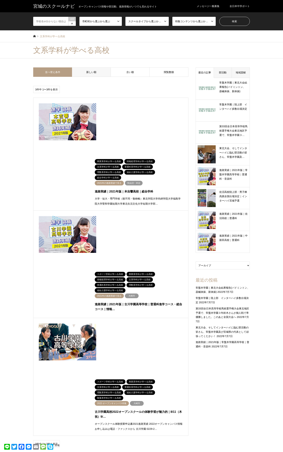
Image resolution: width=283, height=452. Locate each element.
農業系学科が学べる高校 (209, 415)
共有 (57, 445)
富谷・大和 (38, 410)
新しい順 (91, 72)
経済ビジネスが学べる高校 (213, 410)
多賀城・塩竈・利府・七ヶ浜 (74, 405)
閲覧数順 (169, 72)
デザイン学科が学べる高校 (186, 395)
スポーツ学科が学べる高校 (157, 395)
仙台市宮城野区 (93, 395)
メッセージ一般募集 (208, 6)
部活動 (223, 72)
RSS (34, 441)
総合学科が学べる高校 (154, 415)
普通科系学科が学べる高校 (212, 405)
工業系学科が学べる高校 (210, 400)
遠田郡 (116, 415)
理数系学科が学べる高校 (155, 410)
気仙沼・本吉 (39, 415)
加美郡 (89, 400)
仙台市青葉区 (66, 400)
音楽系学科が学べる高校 (210, 421)
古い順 (130, 72)
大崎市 (95, 405)
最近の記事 (204, 72)
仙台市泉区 (118, 395)
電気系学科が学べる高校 (183, 421)
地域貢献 (241, 72)
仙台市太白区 (66, 395)
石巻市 (89, 415)
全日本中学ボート (240, 6)
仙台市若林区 (39, 400)
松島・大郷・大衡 (95, 410)
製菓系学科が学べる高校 (182, 415)
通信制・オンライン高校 (155, 421)
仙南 (35, 395)
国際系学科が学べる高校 (183, 400)
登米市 (63, 415)
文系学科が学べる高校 (184, 405)
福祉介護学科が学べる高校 (184, 410)
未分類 (63, 410)
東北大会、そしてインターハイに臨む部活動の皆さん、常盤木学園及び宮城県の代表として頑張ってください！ (222, 332)
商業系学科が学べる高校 (155, 400)
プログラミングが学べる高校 (216, 395)
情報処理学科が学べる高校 (157, 405)
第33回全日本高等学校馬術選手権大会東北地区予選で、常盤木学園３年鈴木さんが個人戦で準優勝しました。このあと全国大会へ (222, 313)
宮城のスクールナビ (141, 441)
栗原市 (116, 410)
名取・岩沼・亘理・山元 (45, 405)
